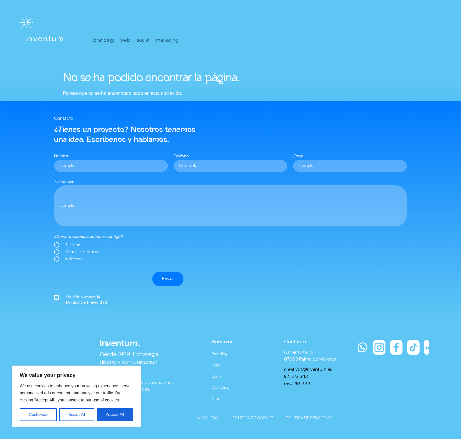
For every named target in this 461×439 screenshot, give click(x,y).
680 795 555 (298, 383)
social (143, 39)
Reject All (77, 415)
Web (216, 365)
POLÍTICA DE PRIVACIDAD (309, 418)
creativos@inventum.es (308, 369)
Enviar (168, 279)
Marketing (220, 388)
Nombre (61, 156)
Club (216, 399)
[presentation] (98, 279)
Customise (38, 415)
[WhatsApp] (362, 347)
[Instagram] (379, 347)
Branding (219, 354)
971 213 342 (296, 376)
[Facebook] (396, 347)
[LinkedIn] (426, 347)
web (125, 39)
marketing (167, 39)
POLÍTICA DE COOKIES (253, 418)
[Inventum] (42, 29)
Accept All (115, 415)
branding (103, 39)
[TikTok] (413, 347)
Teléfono (181, 156)
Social (217, 376)
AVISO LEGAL (208, 418)
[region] (76, 396)
